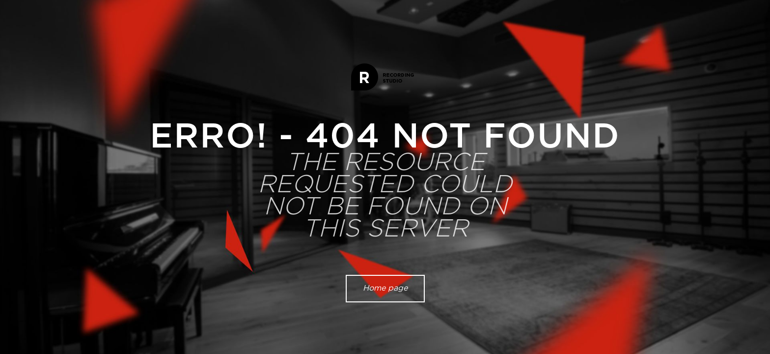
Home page (385, 288)
